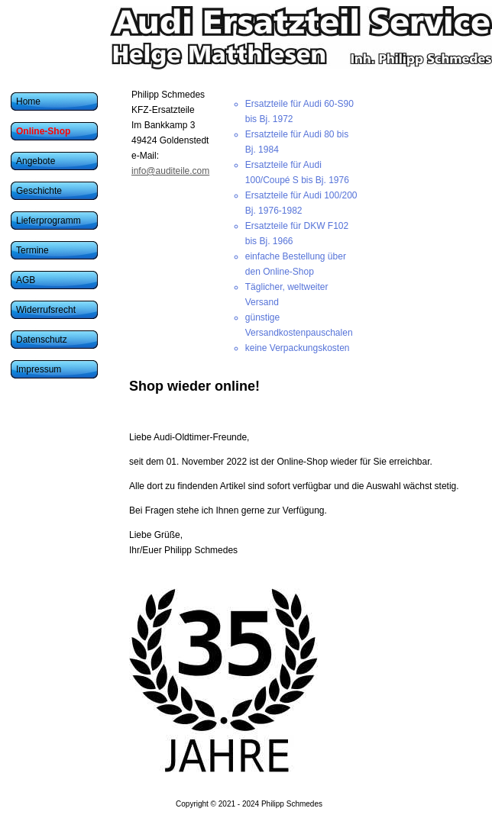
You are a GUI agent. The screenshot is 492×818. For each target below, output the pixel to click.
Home (28, 101)
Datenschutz (41, 339)
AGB (25, 280)
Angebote (35, 161)
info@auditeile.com (170, 171)
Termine (32, 250)
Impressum (38, 369)
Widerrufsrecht (46, 309)
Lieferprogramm (48, 220)
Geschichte (39, 190)
